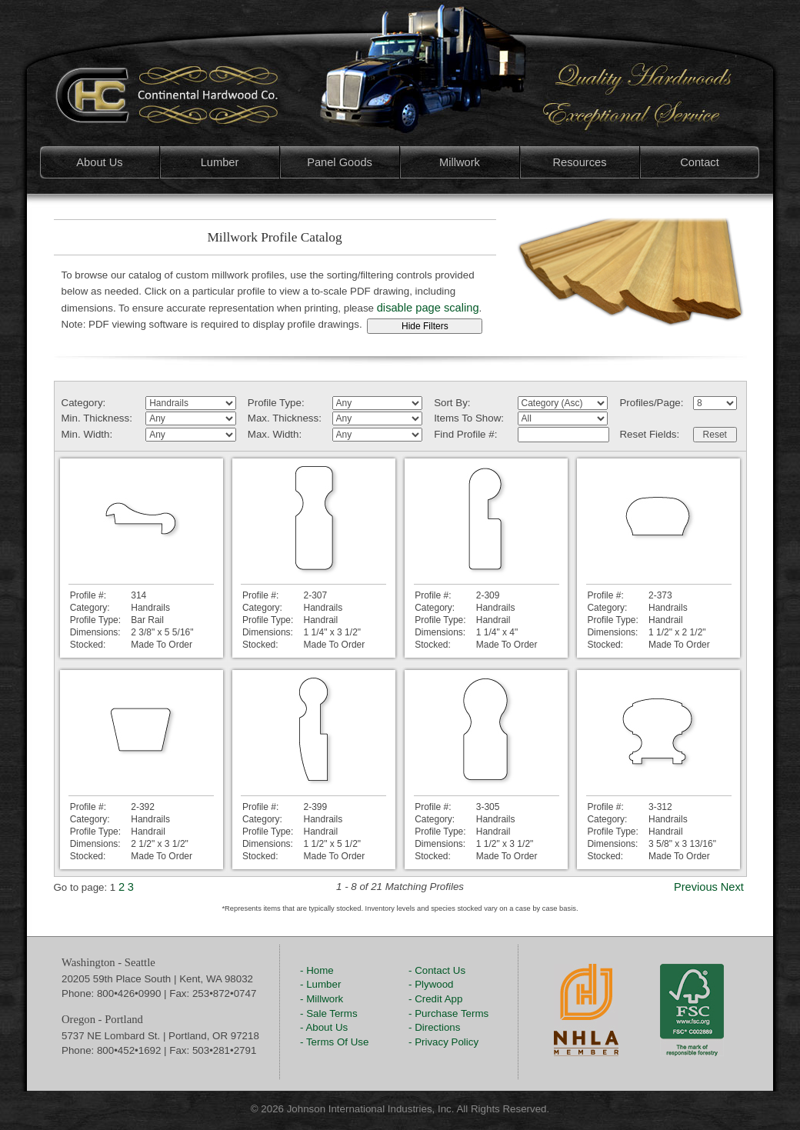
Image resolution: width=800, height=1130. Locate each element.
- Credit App (435, 999)
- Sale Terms (329, 1013)
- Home (317, 970)
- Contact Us (436, 970)
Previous (696, 887)
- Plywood (431, 984)
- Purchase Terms (448, 1013)
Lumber (220, 162)
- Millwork (321, 999)
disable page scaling (428, 308)
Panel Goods (339, 162)
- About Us (324, 1027)
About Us (99, 162)
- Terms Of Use (334, 1042)
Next (732, 887)
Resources (579, 162)
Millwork (459, 162)
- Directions (434, 1027)
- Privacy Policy (443, 1042)
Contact (699, 162)
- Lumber (320, 984)
